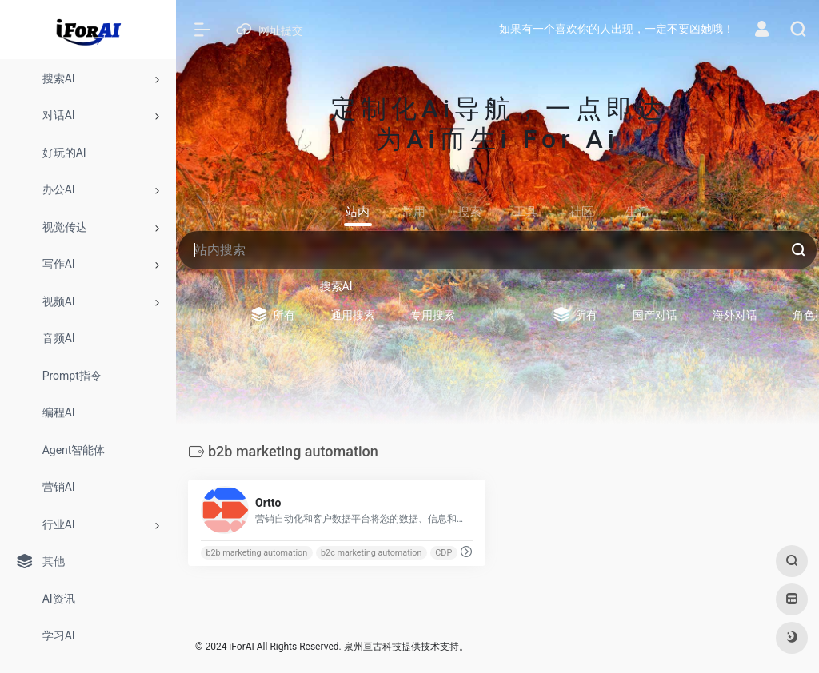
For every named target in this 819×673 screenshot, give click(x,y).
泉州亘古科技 (373, 646)
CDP (443, 553)
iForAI (241, 646)
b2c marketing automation (371, 553)
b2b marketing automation (256, 553)
